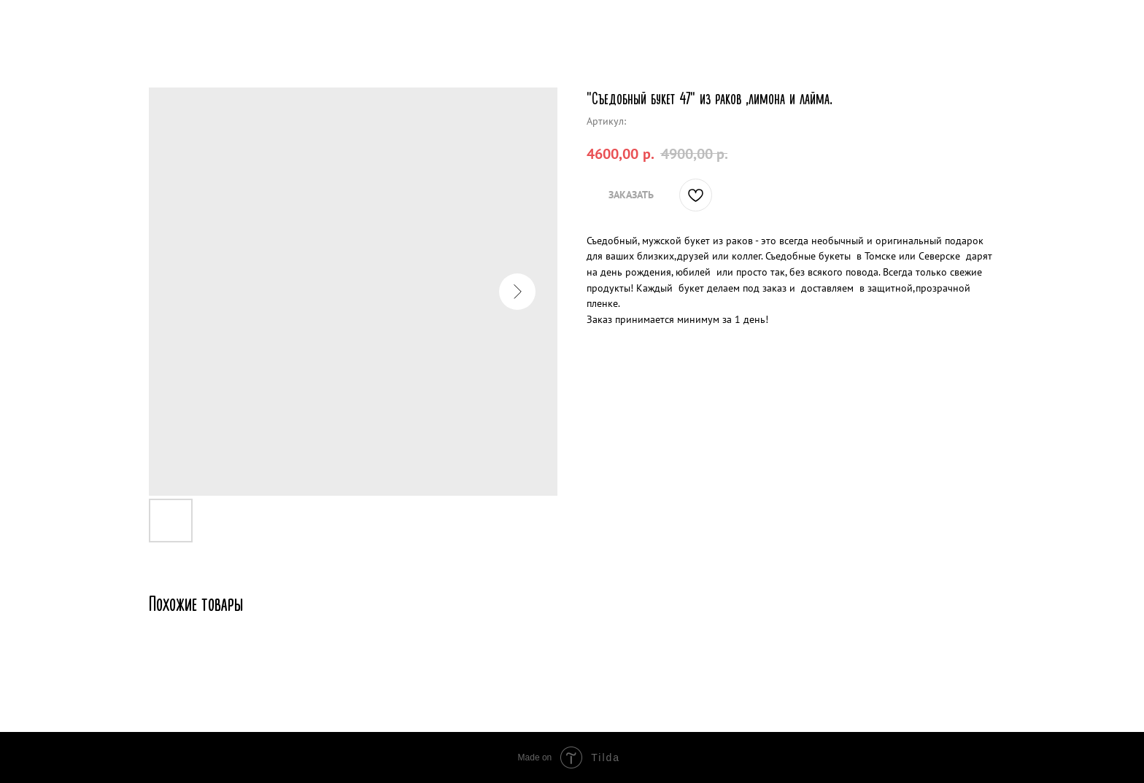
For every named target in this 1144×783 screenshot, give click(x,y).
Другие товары (62, 21)
